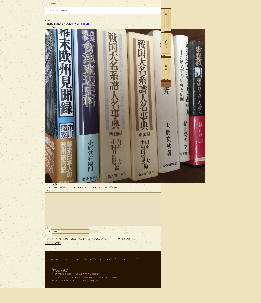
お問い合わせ (114, 259)
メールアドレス (53, 231)
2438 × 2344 (76, 24)
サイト (48, 235)
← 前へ (48, 27)
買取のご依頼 (97, 259)
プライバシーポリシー (63, 259)
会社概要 (82, 259)
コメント (49, 191)
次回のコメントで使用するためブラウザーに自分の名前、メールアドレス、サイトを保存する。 (91, 239)
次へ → (55, 27)
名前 (47, 227)
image (86, 24)
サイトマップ (131, 259)
